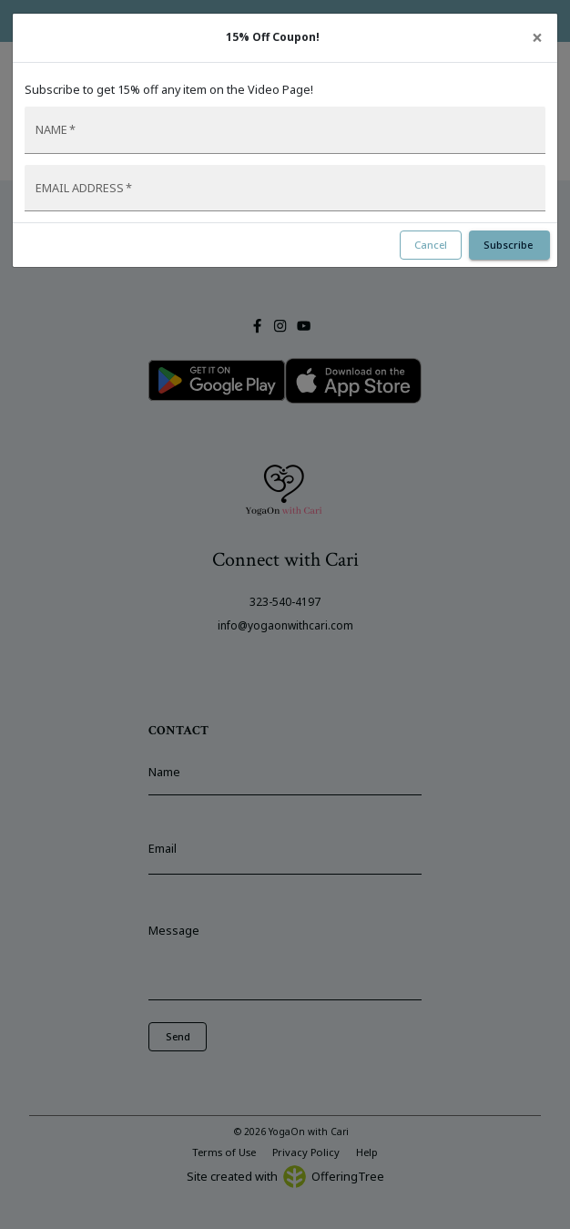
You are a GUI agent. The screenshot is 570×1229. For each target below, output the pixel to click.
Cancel (431, 244)
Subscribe (509, 244)
